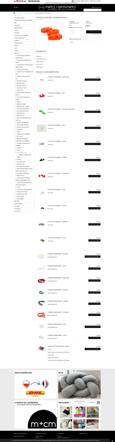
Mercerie (17, 53)
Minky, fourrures (18, 43)
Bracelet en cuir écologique (23, 141)
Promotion (17, 206)
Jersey (16, 30)
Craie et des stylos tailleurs (23, 108)
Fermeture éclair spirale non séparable (23, 20)
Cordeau (19, 159)
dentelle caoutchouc (21, 85)
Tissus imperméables (19, 38)
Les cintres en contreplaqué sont (24, 189)
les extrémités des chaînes (23, 111)
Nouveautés (17, 208)
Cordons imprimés (21, 161)
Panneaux (17, 33)
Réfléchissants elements (22, 138)
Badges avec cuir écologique (23, 134)
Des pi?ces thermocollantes (23, 127)
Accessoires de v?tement (22, 69)
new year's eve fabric (19, 17)
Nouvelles (17, 201)
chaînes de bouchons (22, 152)
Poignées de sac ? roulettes (23, 106)
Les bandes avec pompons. (23, 173)
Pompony (19, 147)
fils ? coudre (19, 136)
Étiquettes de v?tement (22, 191)
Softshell (17, 40)
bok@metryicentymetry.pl (71, 2)
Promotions (17, 211)
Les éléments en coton (22, 194)
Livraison (60, 436)
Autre (16, 48)
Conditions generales (19, 436)
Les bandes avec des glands (23, 166)
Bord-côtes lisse (18, 27)
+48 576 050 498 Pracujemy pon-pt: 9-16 (55, 2)
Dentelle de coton (21, 113)
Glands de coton (20, 115)
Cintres (18, 187)
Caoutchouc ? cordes (22, 87)
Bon (16, 22)
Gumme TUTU (20, 90)
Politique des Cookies (47, 440)
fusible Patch (20, 129)
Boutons (19, 101)
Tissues (16, 50)
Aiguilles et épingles (21, 104)
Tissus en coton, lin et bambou (22, 35)
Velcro (18, 150)
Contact (37, 437)
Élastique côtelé (20, 83)
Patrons (16, 45)
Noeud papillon (20, 198)
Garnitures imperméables (22, 122)
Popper (18, 131)
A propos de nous (40, 436)
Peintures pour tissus (22, 81)
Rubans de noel (20, 175)
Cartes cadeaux (18, 203)
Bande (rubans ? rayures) (23, 124)
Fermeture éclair (20, 196)
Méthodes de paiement (63, 437)
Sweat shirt (17, 25)
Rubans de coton (21, 164)
